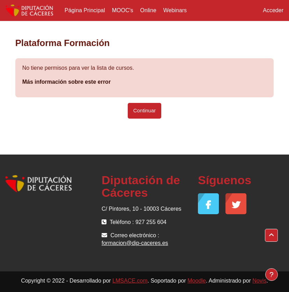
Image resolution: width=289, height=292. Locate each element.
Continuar (144, 110)
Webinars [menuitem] (175, 10)
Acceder (273, 10)
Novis (259, 281)
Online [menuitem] (148, 10)
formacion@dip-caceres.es (135, 243)
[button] (271, 235)
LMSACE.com (129, 281)
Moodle (196, 281)
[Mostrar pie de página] (271, 274)
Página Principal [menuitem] (85, 10)
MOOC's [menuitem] (122, 10)
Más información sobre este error (66, 82)
